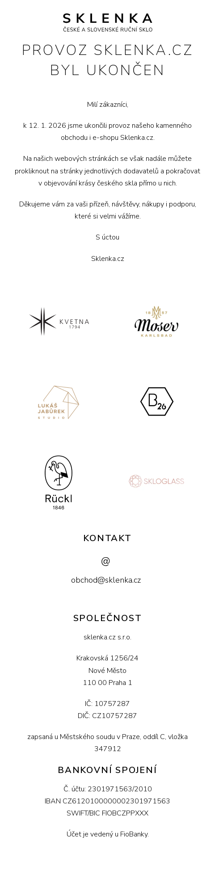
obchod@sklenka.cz (106, 580)
